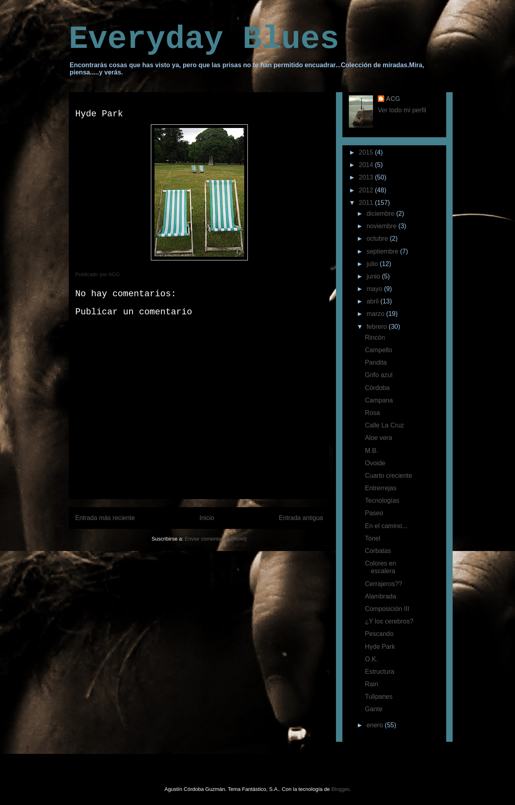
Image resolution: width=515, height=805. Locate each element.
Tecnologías (382, 500)
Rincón (375, 337)
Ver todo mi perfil (402, 110)
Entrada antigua (301, 517)
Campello (378, 350)
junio (374, 276)
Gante (374, 709)
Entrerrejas (380, 488)
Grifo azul (378, 375)
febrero (378, 326)
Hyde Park (380, 646)
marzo (376, 313)
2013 (367, 177)
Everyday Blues (204, 39)
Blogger (340, 789)
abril (374, 301)
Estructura (379, 671)
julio (373, 263)
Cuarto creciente (388, 475)
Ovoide (375, 463)
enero (376, 725)
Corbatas (378, 550)
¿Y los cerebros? (389, 621)
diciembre (381, 213)
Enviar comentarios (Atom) (216, 539)
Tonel (372, 538)
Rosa (372, 412)
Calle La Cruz (384, 425)
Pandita (376, 362)
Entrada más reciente (105, 517)
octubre (378, 238)
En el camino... (386, 525)
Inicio (207, 517)
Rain (371, 684)
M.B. (371, 450)
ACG (393, 98)
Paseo (374, 513)
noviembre (382, 226)
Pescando (379, 633)
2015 (367, 152)
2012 (367, 190)
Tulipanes (379, 696)
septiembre (383, 251)
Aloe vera (378, 437)
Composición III (387, 608)
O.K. (371, 659)
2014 (367, 164)
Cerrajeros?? (383, 583)
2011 (367, 202)
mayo (375, 288)
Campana (379, 400)
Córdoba (377, 387)
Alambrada (380, 596)
